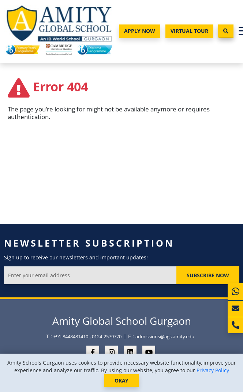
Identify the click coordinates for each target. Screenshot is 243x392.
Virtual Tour (189, 30)
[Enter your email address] (90, 275)
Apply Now (139, 30)
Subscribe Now (208, 275)
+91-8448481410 (70, 336)
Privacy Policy (213, 370)
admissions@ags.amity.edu (164, 336)
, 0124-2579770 (106, 336)
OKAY (121, 380)
